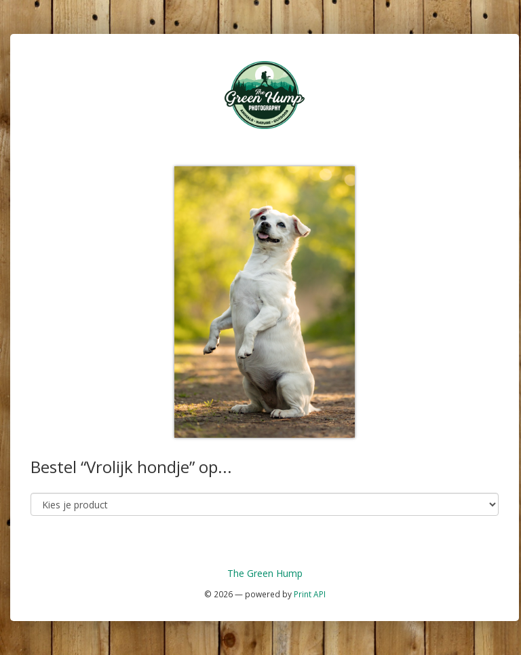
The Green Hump (265, 573)
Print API (310, 593)
